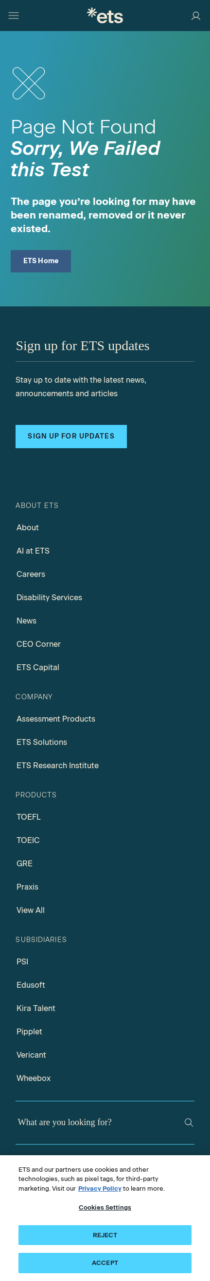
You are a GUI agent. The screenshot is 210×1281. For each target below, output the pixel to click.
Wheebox (34, 1078)
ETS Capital (38, 667)
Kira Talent (36, 1008)
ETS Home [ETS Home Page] (41, 261)
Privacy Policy (100, 1188)
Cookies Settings (105, 1207)
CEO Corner (39, 644)
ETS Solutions (42, 742)
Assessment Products (56, 719)
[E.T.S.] (105, 15)
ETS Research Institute (58, 765)
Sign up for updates (71, 436)
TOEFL (29, 817)
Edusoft (31, 985)
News (26, 620)
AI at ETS (33, 551)
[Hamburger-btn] (13, 15)
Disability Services (49, 597)
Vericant (31, 1055)
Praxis (27, 887)
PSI (22, 961)
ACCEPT (105, 1262)
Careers (31, 574)
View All (31, 910)
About (28, 527)
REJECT (105, 1235)
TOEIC (28, 840)
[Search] (189, 1122)
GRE (25, 863)
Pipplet (29, 1031)
